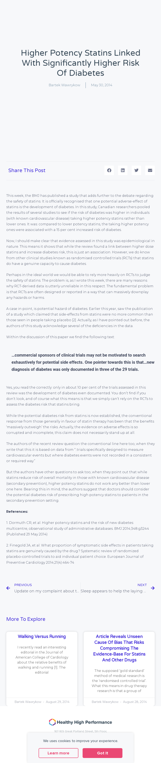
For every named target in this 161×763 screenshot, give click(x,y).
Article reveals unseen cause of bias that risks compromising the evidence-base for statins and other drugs (119, 648)
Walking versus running (42, 636)
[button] (109, 170)
